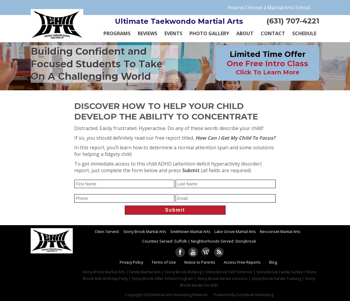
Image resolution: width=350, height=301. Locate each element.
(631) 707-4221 (292, 21)
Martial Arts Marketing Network (180, 294)
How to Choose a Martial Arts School (269, 7)
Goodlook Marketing (254, 294)
